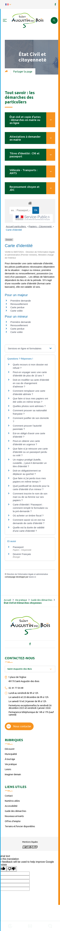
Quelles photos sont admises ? (29, 406)
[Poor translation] (12, 869)
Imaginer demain (13, 774)
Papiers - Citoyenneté (40, 226)
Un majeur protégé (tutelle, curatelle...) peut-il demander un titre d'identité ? (30, 463)
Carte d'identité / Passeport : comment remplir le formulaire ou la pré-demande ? (30, 508)
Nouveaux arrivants (14, 816)
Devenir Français (22, 554)
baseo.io (32, 577)
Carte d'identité (14, 229)
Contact (9, 795)
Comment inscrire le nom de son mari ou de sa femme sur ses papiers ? (30, 497)
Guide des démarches (41, 600)
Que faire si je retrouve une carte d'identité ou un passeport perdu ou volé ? (30, 452)
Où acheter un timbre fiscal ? (28, 515)
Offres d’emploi (12, 821)
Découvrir (10, 749)
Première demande (20, 300)
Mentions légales (30, 842)
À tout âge (10, 759)
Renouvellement (19, 304)
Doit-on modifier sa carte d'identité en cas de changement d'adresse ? (31, 383)
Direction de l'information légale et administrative (27, 574)
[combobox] (30, 669)
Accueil (7, 600)
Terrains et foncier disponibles (20, 826)
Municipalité (11, 754)
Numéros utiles (12, 801)
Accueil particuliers (16, 226)
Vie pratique (21, 600)
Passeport (18, 547)
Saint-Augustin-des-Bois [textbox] (19, 669)
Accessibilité (11, 806)
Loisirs (8, 769)
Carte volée (16, 310)
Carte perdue (17, 307)
